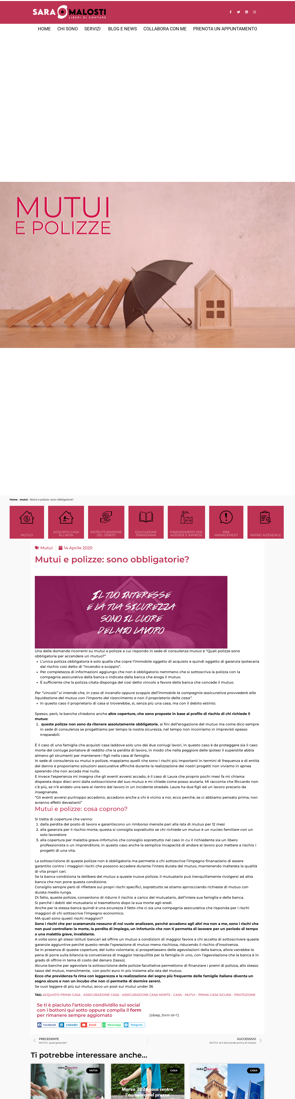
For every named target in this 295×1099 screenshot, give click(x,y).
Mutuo (27, 535)
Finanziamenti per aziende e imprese (186, 533)
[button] (47, 1024)
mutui (24, 499)
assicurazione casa (101, 995)
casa (177, 995)
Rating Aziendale (265, 535)
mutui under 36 (139, 986)
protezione (244, 995)
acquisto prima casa (62, 995)
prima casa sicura (214, 995)
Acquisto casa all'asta (66, 533)
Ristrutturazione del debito (106, 533)
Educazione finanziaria (146, 533)
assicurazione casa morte (146, 995)
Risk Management (226, 533)
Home (14, 499)
